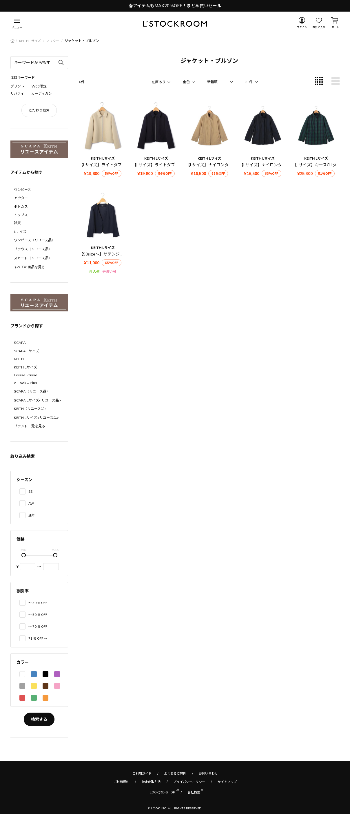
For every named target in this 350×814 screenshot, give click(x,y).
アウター (53, 41)
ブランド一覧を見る (29, 426)
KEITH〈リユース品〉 (31, 408)
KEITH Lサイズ (30, 41)
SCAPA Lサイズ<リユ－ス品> (37, 400)
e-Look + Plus (25, 383)
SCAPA (20, 342)
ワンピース (22, 189)
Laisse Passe (25, 375)
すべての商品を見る (29, 267)
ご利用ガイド (142, 773)
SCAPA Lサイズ (26, 351)
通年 (31, 515)
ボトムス (21, 206)
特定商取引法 (151, 782)
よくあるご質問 (175, 773)
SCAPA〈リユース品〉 (32, 391)
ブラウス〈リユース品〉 (33, 249)
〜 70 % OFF (37, 627)
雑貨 (17, 222)
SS (30, 492)
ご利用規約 (121, 782)
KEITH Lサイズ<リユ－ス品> (36, 417)
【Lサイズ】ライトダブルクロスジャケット (118, 164)
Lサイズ (20, 231)
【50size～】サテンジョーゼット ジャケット (120, 254)
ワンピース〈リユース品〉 (34, 240)
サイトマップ (227, 782)
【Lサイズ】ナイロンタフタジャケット (221, 164)
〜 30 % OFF (37, 603)
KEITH (19, 359)
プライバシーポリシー (189, 782)
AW (31, 503)
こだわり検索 (39, 110)
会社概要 (193, 791)
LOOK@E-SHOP (162, 791)
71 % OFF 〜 (37, 638)
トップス (21, 215)
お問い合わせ (208, 773)
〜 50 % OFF (37, 615)
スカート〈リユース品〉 (33, 258)
